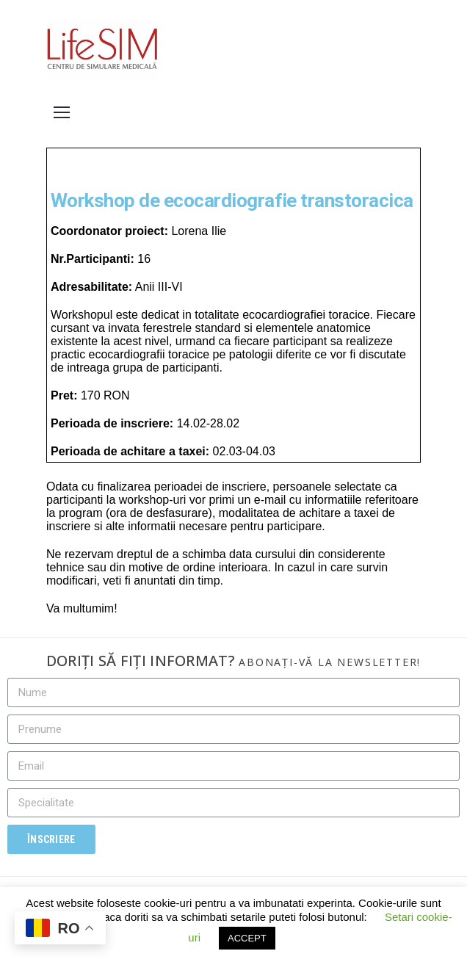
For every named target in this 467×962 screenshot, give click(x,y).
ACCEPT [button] (247, 938)
